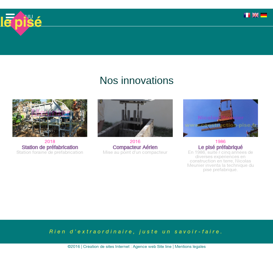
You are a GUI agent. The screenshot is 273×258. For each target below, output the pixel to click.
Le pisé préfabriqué (220, 147)
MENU (19, 17)
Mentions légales (190, 247)
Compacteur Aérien (135, 147)
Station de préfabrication (50, 147)
